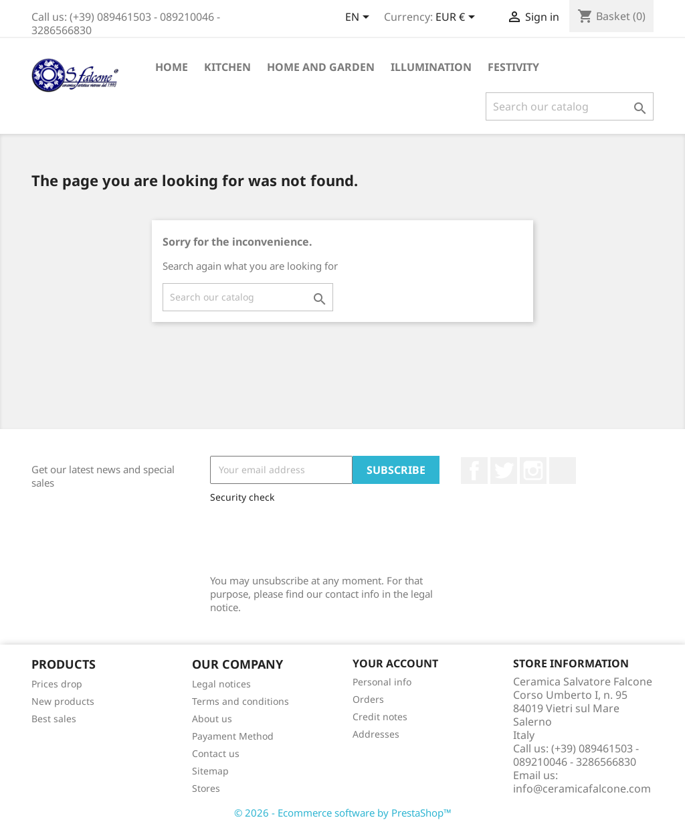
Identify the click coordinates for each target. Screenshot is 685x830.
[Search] (570, 106)
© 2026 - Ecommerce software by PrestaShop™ (343, 812)
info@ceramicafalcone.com (582, 788)
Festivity (513, 67)
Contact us (215, 753)
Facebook (474, 470)
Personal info (382, 681)
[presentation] (311, 535)
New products (62, 701)
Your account (395, 663)
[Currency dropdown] (457, 18)
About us (212, 718)
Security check (242, 497)
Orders (368, 699)
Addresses (376, 734)
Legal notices (221, 683)
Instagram (533, 470)
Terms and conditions (240, 701)
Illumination (431, 67)
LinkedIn (562, 470)
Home (171, 67)
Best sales (53, 718)
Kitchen (227, 67)
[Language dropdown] (359, 18)
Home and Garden (321, 67)
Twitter (503, 470)
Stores (206, 788)
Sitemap (210, 770)
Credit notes (380, 716)
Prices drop (56, 683)
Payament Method (233, 736)
